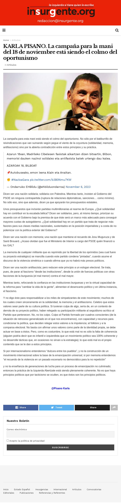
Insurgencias (41, 490)
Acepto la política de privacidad (25, 441)
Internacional (60, 490)
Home (6, 40)
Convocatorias (94, 490)
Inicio (6, 490)
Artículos (16, 40)
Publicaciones (27, 493)
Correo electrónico (17, 430)
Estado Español (22, 490)
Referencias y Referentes (52, 493)
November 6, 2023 (78, 186)
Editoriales (8, 493)
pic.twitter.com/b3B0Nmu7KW (50, 179)
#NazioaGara (20, 179)
